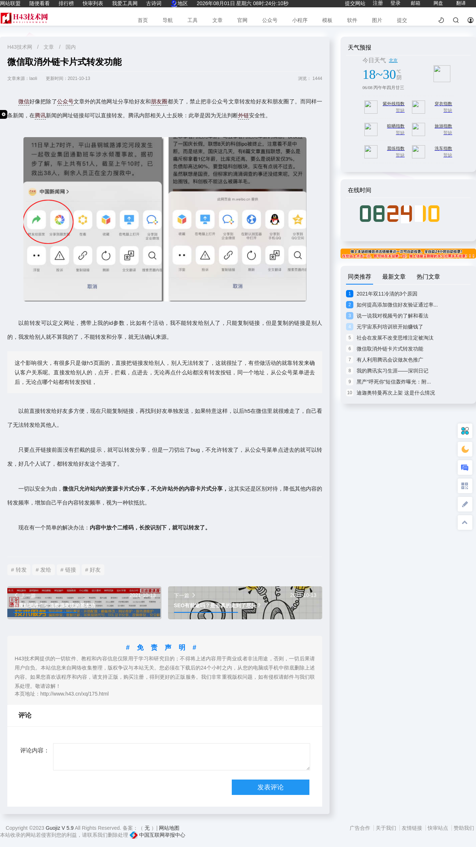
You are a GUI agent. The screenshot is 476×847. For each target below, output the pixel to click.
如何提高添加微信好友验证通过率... (392, 305)
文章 (217, 20)
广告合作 (361, 828)
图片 (377, 20)
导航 (168, 20)
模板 (327, 20)
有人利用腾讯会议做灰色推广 (384, 360)
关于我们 (387, 828)
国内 (71, 47)
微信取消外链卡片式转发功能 (384, 349)
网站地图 (169, 828)
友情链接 (413, 828)
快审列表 (93, 3)
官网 (242, 20)
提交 (402, 20)
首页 (143, 20)
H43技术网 (20, 47)
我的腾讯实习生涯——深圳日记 (387, 371)
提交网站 (355, 3)
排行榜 (66, 3)
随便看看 (39, 3)
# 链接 (68, 569)
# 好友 (93, 569)
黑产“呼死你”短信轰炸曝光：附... (388, 382)
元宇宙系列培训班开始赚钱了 (384, 327)
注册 (378, 3)
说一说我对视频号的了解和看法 (387, 316)
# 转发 (19, 569)
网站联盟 (10, 3)
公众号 (270, 20)
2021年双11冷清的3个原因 (381, 294)
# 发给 (44, 569)
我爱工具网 (125, 3)
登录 (395, 3)
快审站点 (439, 828)
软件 (352, 20)
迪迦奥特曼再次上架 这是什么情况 (390, 393)
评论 (24, 715)
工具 (192, 20)
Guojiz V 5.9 (60, 828)
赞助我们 (464, 828)
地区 (179, 3)
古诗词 (153, 3)
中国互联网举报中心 (157, 835)
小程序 (300, 20)
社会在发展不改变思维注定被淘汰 (390, 338)
